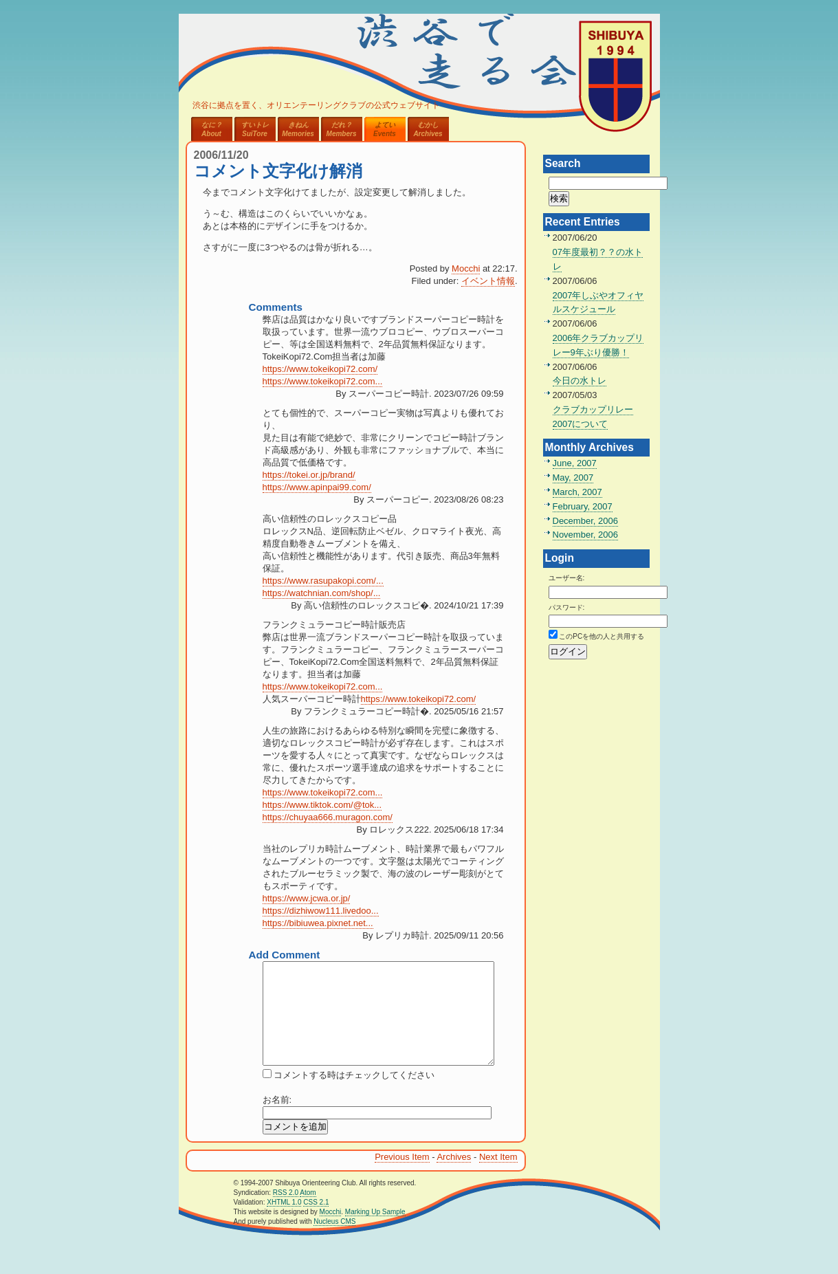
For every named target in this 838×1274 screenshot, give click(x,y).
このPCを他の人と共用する (601, 636)
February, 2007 (583, 506)
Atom (308, 1213)
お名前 (276, 1120)
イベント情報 (488, 281)
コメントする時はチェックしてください (353, 1095)
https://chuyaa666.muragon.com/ (328, 817)
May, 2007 (573, 477)
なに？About (211, 129)
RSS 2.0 (285, 1213)
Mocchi (466, 268)
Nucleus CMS (334, 1242)
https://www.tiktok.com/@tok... (322, 805)
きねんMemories (298, 129)
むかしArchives (427, 129)
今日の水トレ (579, 380)
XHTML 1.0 (284, 1223)
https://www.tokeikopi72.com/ (320, 369)
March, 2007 (577, 492)
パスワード (566, 607)
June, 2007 (575, 463)
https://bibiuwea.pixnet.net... (318, 923)
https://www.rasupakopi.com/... (323, 580)
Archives (454, 1177)
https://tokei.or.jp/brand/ (309, 475)
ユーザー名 (566, 578)
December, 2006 (585, 521)
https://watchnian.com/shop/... (322, 593)
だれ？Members (342, 129)
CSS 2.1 (316, 1223)
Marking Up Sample (375, 1232)
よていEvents (384, 129)
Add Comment (284, 954)
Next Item (498, 1177)
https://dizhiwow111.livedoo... (321, 910)
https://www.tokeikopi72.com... (323, 381)
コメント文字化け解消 (278, 171)
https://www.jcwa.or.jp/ (307, 898)
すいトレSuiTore (255, 129)
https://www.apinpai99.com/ (317, 487)
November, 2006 (585, 534)
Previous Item (402, 1177)
